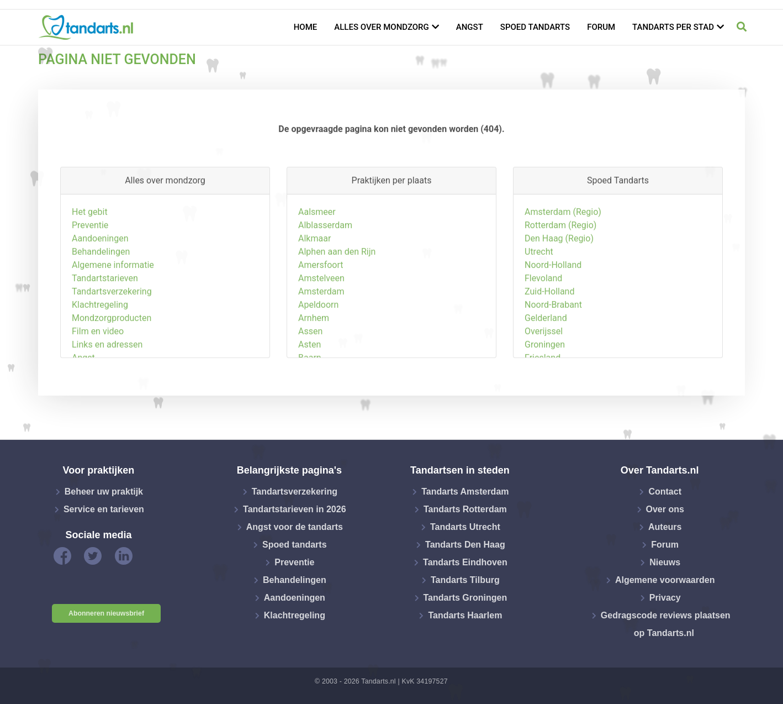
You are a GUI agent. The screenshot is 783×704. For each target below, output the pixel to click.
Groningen (545, 386)
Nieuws (664, 562)
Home (306, 27)
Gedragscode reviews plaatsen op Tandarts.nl (666, 624)
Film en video (98, 373)
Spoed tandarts (535, 27)
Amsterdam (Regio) (563, 254)
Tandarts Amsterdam (465, 491)
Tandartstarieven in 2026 (294, 509)
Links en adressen (107, 386)
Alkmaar (314, 280)
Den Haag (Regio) (559, 280)
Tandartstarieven (105, 320)
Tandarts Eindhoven (465, 562)
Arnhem (313, 360)
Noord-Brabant (553, 347)
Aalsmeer (317, 254)
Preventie (90, 267)
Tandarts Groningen (465, 597)
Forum (601, 27)
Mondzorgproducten (111, 360)
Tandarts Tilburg (465, 580)
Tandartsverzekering (112, 333)
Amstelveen (321, 320)
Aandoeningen (100, 280)
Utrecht (539, 293)
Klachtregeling (100, 347)
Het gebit (90, 254)
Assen (310, 373)
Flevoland (543, 320)
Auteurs (664, 527)
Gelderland (546, 360)
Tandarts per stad (673, 27)
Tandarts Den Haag (465, 544)
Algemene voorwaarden (665, 580)
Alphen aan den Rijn (336, 293)
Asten (309, 386)
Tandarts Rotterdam (465, 509)
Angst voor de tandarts (294, 527)
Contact (664, 491)
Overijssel (544, 373)
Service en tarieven (104, 509)
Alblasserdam (325, 267)
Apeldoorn (318, 347)
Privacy (665, 597)
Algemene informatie (113, 307)
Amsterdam (321, 333)
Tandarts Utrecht (465, 527)
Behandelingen (101, 293)
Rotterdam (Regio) (560, 267)
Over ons (665, 509)
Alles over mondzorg (381, 27)
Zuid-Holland (549, 333)
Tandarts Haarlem (465, 615)
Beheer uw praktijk (104, 491)
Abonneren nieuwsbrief (106, 613)
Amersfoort (320, 307)
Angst (469, 27)
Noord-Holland (553, 307)
